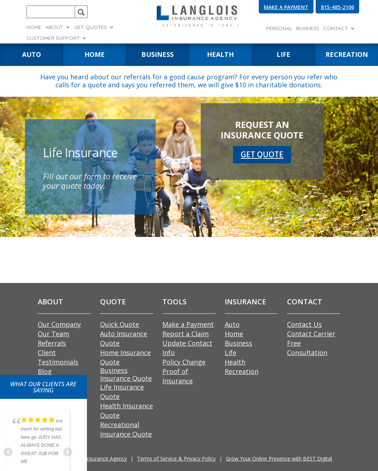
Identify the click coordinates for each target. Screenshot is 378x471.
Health (235, 362)
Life (230, 352)
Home (33, 27)
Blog (45, 371)
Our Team (53, 333)
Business (307, 29)
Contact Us (304, 324)
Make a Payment (188, 324)
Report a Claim (185, 333)
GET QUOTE (262, 153)
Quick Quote (119, 324)
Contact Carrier (311, 333)
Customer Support (53, 38)
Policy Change (183, 362)
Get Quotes (90, 27)
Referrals (52, 343)
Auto (232, 324)
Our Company (59, 324)
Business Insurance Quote (126, 374)
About (54, 27)
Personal (279, 29)
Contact (335, 29)
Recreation (241, 371)
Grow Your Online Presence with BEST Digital (279, 458)
